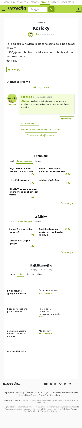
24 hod (12, 274)
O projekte (9, 392)
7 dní (27, 274)
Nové (12, 161)
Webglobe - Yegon (69, 409)
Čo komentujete (24, 161)
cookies (27, 409)
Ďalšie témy (67, 203)
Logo (46, 392)
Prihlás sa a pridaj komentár (41, 135)
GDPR (53, 392)
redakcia (12, 104)
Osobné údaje (51, 395)
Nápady (55, 2)
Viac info (75, 407)
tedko (36, 34)
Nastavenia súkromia (67, 392)
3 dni (20, 274)
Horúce (38, 161)
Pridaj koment (41, 87)
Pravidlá (28, 395)
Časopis (35, 2)
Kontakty (20, 392)
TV (33, 274)
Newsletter (67, 2)
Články (40, 274)
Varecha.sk (9, 2)
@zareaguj (66, 118)
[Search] (37, 9)
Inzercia (38, 392)
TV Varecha (22, 2)
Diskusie (45, 2)
